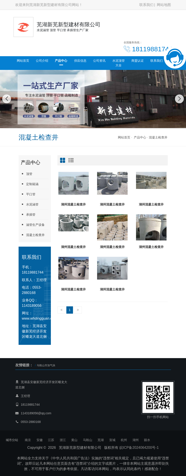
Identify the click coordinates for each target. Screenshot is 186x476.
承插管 (28, 214)
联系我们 (146, 5)
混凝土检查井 (158, 137)
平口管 (28, 194)
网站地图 (164, 5)
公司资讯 (99, 60)
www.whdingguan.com (39, 318)
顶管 (26, 174)
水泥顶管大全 (118, 63)
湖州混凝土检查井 (73, 204)
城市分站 (12, 440)
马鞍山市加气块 (46, 365)
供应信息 (80, 60)
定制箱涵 (29, 184)
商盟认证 (137, 60)
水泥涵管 (29, 204)
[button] (85, 124)
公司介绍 (42, 60)
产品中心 (61, 60)
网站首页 (23, 60)
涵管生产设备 (33, 224)
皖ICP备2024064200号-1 (139, 447)
